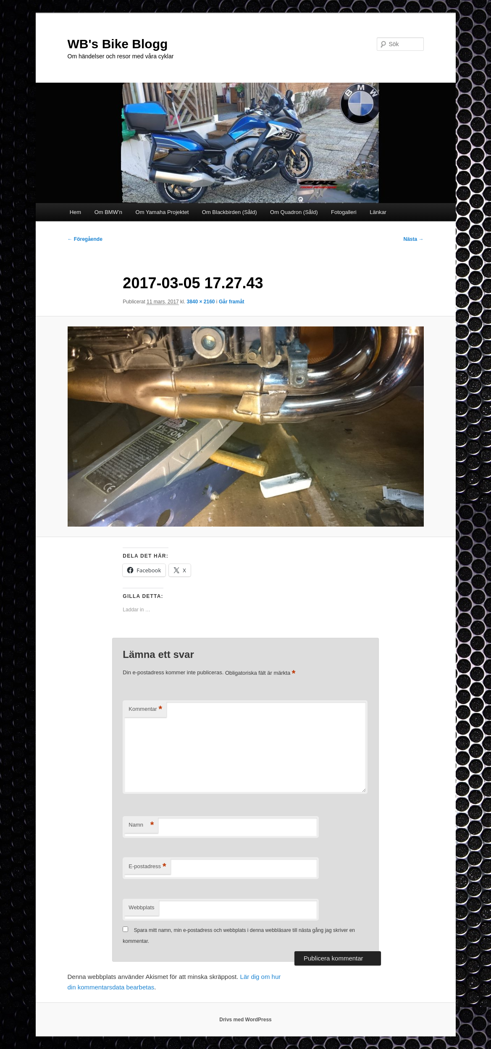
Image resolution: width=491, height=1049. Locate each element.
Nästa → (413, 239)
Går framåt (231, 302)
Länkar (378, 212)
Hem (75, 212)
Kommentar (145, 709)
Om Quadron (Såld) (294, 212)
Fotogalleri (344, 212)
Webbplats (141, 907)
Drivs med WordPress (245, 1020)
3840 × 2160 (200, 302)
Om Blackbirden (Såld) (229, 212)
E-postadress (147, 867)
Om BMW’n (108, 212)
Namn (141, 825)
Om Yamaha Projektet (162, 212)
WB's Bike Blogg (118, 44)
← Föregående (85, 239)
